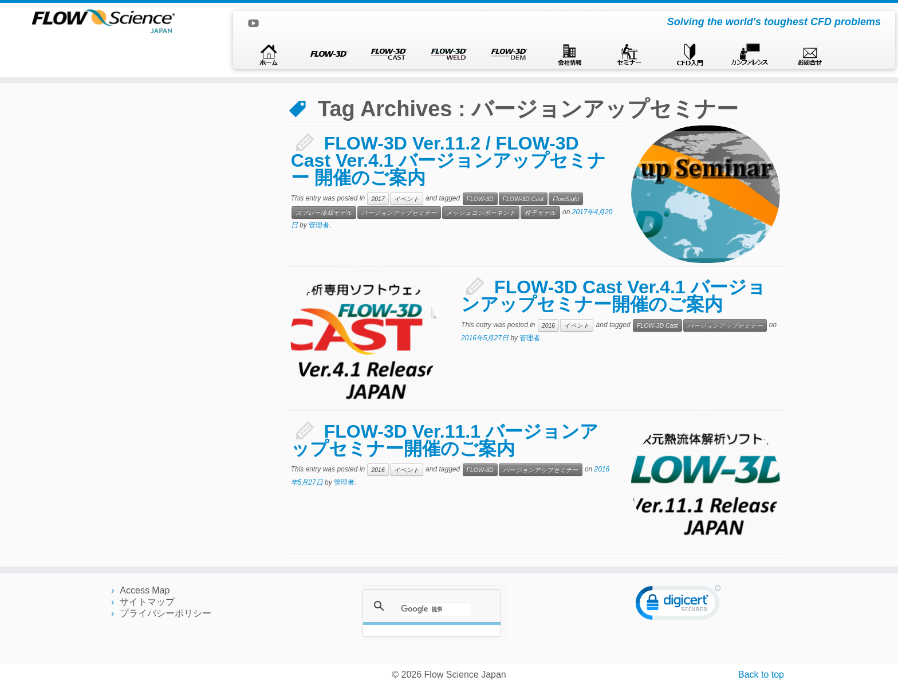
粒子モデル (540, 212)
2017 (377, 198)
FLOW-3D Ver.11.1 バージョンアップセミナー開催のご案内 (444, 440)
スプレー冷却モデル (324, 212)
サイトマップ (147, 602)
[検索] (436, 609)
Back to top (761, 674)
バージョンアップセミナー (399, 212)
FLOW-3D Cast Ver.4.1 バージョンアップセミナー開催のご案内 (613, 295)
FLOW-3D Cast (523, 198)
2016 (548, 325)
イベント (406, 198)
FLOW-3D (480, 198)
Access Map (145, 590)
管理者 (319, 225)
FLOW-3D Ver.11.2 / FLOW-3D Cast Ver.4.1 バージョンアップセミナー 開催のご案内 (448, 160)
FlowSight (566, 198)
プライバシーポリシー (165, 613)
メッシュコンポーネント (480, 212)
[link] (678, 605)
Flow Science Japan (465, 674)
